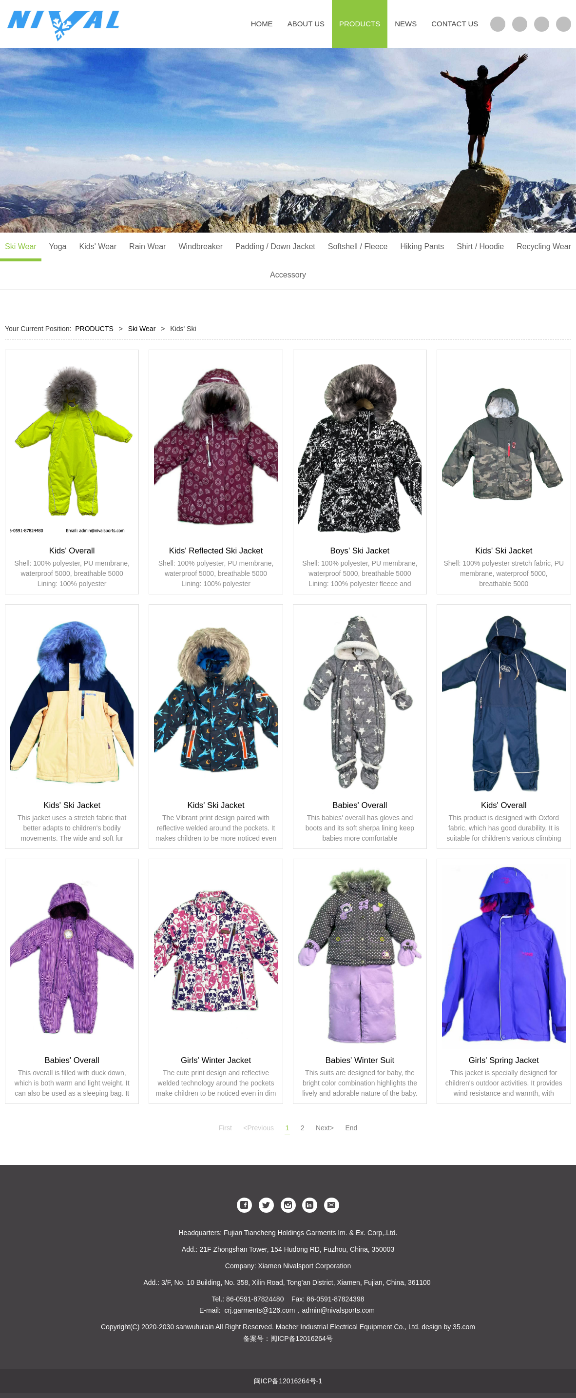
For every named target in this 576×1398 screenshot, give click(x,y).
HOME (262, 24)
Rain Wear (147, 246)
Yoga (58, 246)
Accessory (288, 275)
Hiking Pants (422, 246)
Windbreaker (200, 246)
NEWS (406, 24)
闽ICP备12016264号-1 (288, 1381)
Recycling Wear (544, 246)
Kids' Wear (98, 246)
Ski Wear (21, 246)
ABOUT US (306, 24)
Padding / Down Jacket (275, 246)
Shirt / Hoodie (480, 246)
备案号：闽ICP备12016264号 (288, 1338)
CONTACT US (454, 24)
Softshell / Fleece (358, 246)
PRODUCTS (359, 24)
